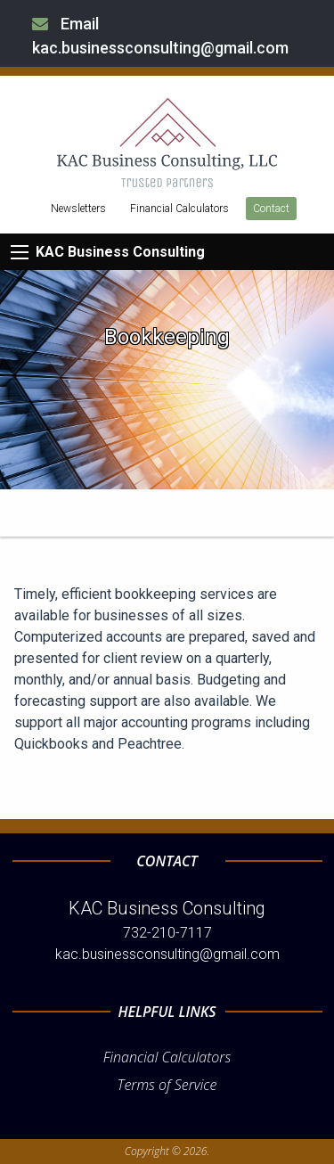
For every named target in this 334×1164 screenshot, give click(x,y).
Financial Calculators (179, 208)
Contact (271, 208)
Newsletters (78, 208)
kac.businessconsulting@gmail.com (167, 954)
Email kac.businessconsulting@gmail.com (160, 35)
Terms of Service (167, 1084)
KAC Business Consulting (120, 251)
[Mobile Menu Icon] (20, 252)
